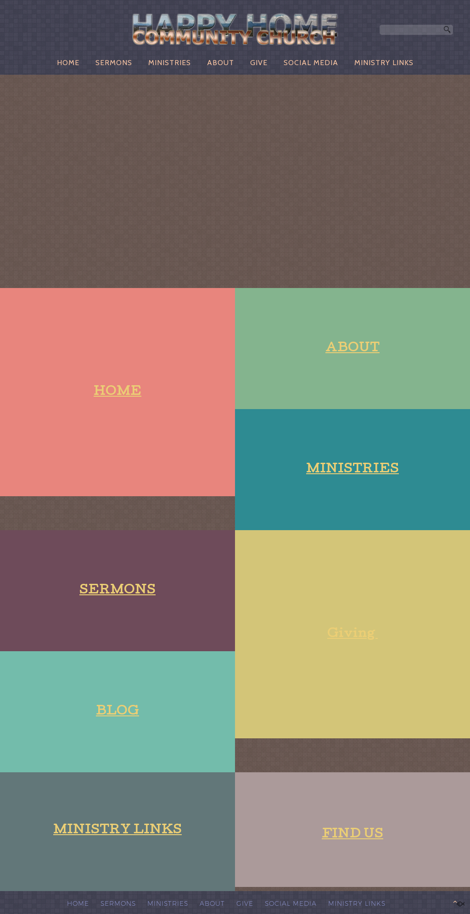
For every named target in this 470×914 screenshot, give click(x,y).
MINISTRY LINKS (384, 62)
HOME (68, 62)
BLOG (117, 712)
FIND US (352, 835)
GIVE (259, 62)
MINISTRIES (169, 62)
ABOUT (220, 62)
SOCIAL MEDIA (311, 62)
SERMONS (113, 62)
